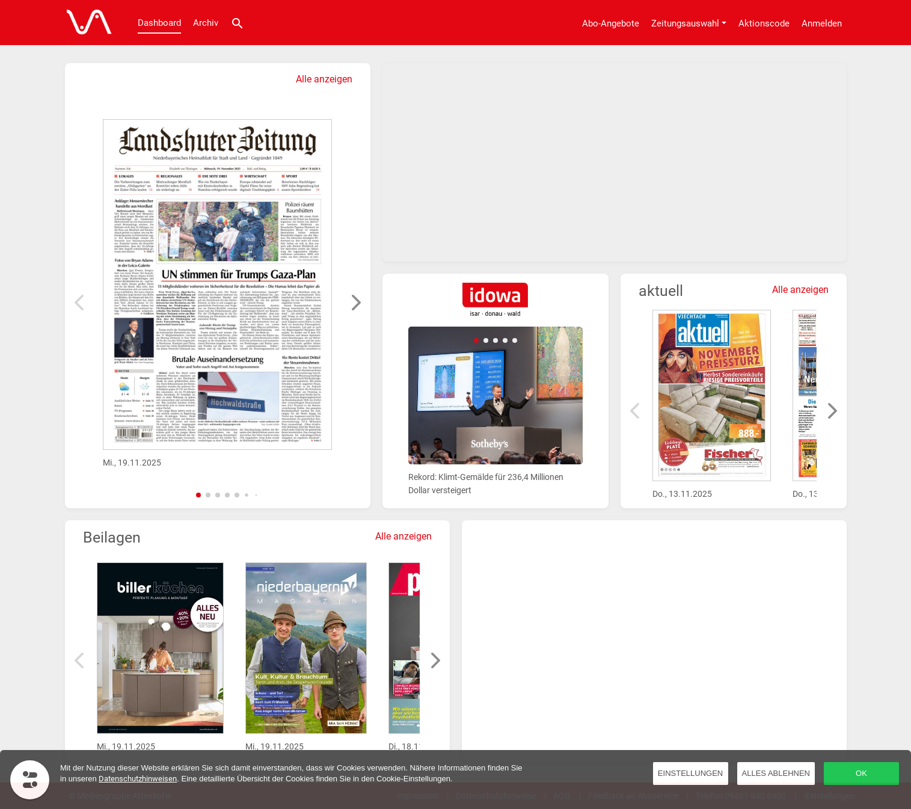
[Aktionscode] (764, 22)
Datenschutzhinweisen (138, 778)
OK (861, 773)
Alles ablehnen (776, 773)
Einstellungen (690, 773)
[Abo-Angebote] (610, 22)
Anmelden (822, 23)
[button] (198, 495)
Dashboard (159, 22)
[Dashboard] (86, 23)
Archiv (205, 22)
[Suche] (237, 22)
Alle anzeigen (324, 79)
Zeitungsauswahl (685, 23)
